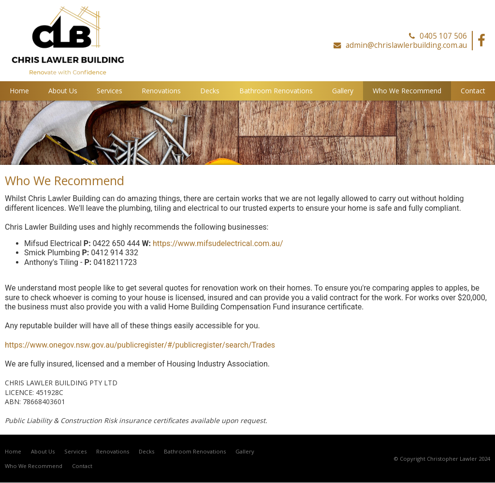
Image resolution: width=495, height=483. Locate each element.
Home (13, 451)
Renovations (112, 451)
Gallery (244, 451)
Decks (146, 451)
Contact (82, 465)
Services (75, 451)
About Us (43, 451)
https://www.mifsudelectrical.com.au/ (218, 243)
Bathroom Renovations (195, 451)
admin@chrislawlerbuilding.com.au (406, 45)
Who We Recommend (33, 465)
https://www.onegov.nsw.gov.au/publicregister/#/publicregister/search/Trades (140, 345)
